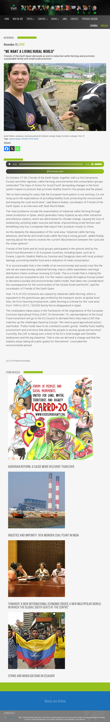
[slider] (51, 164)
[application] (55, 164)
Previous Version (89, 19)
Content (42, 19)
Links (65, 19)
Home (7, 19)
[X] (12, 148)
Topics (30, 19)
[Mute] (92, 164)
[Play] (9, 164)
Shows (55, 19)
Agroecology (14, 139)
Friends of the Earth (30, 139)
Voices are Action (55, 700)
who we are (18, 19)
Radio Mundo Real (12, 717)
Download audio (55, 171)
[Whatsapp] (17, 148)
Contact (74, 19)
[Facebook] (6, 148)
